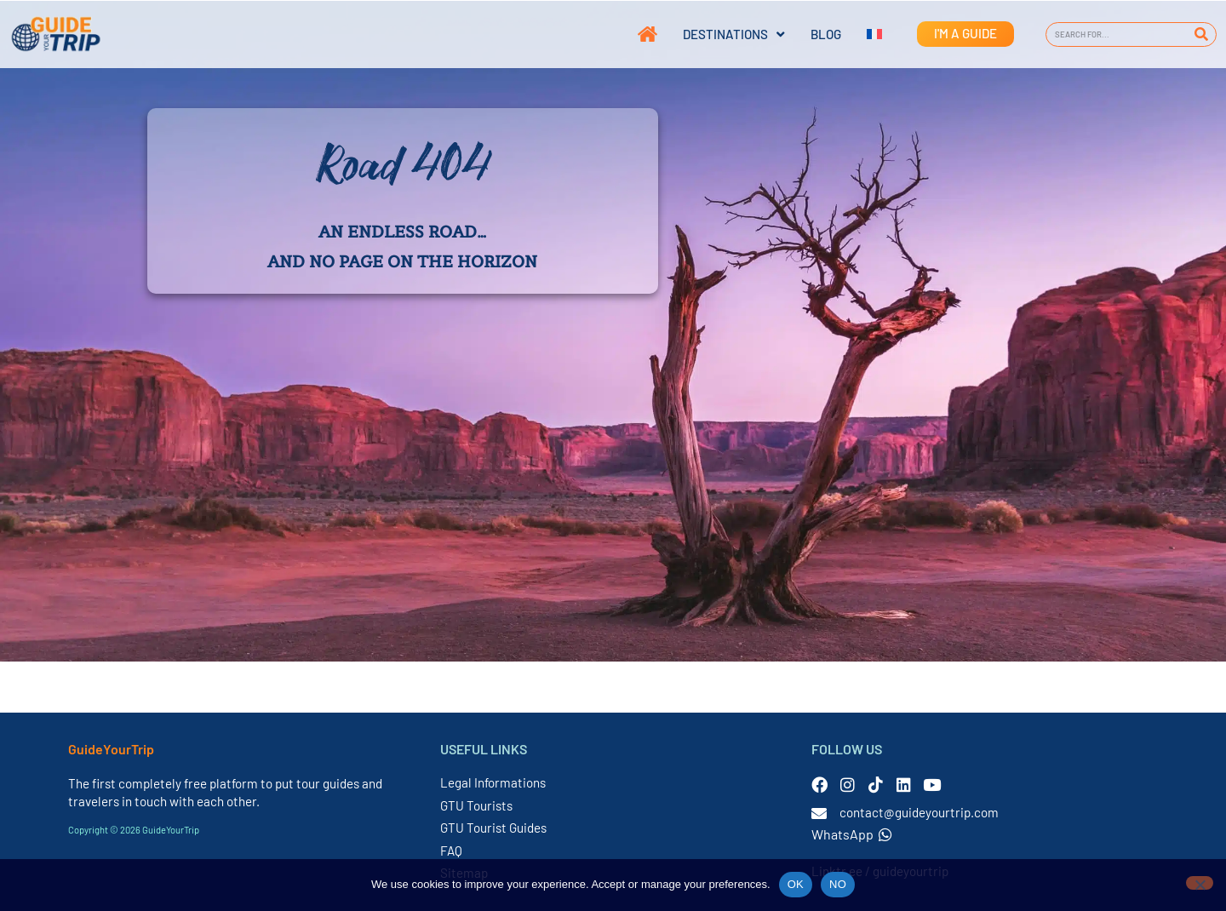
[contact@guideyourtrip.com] (819, 813)
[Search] (1201, 34)
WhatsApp (851, 834)
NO (837, 884)
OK (796, 884)
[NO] (1199, 883)
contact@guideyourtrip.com (919, 812)
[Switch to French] (861, 34)
